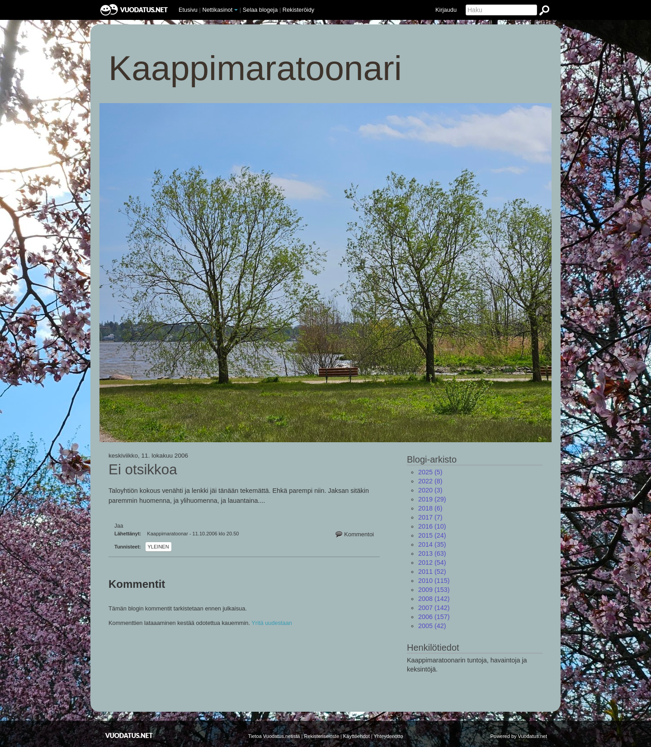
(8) (430, 481)
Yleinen (158, 546)
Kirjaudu (446, 9)
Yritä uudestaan (271, 622)
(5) (430, 472)
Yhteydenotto (388, 736)
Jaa (118, 526)
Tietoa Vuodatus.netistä (274, 736)
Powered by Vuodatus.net (518, 736)
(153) (434, 589)
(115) (434, 580)
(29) (432, 499)
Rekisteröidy (298, 9)
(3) (430, 490)
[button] (236, 10)
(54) (432, 562)
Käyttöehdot (356, 736)
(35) (432, 544)
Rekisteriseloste (321, 736)
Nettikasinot (217, 9)
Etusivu (188, 9)
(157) (434, 616)
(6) (430, 508)
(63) (432, 553)
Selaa (260, 9)
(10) (432, 526)
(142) (434, 598)
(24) (432, 535)
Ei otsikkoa (142, 469)
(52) (432, 571)
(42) (432, 625)
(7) (430, 517)
